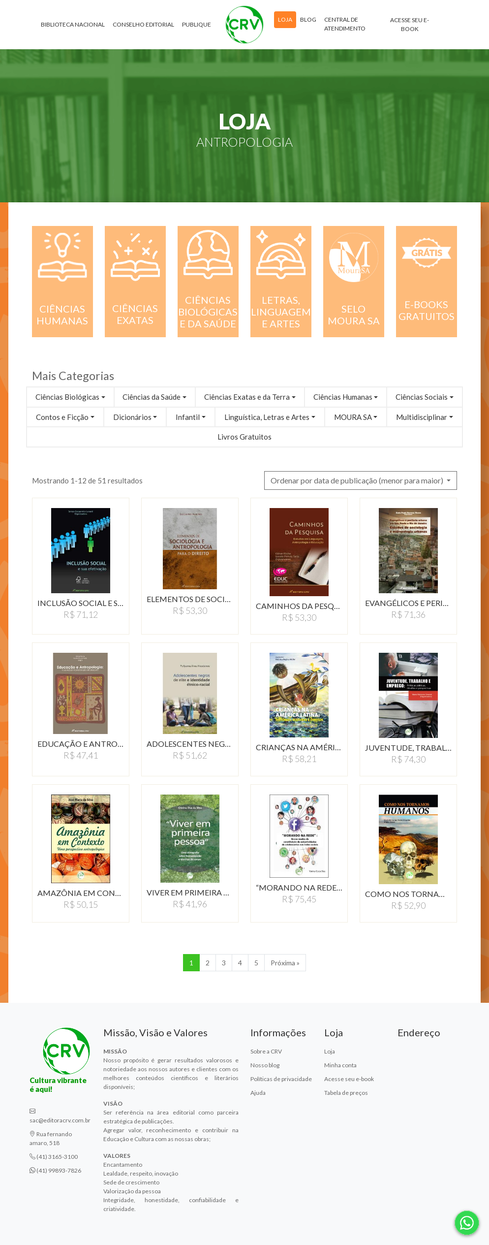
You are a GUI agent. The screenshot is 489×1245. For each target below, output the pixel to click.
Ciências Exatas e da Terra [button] (247, 396)
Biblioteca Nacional (73, 24)
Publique (196, 24)
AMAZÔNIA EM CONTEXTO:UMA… (80, 892)
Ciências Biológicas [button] (67, 396)
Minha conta (340, 1065)
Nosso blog (264, 1065)
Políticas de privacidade (281, 1079)
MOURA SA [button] (353, 417)
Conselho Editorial (143, 24)
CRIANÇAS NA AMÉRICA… (299, 747)
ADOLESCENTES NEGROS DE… (190, 743)
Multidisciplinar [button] (421, 417)
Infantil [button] (188, 417)
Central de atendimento (345, 24)
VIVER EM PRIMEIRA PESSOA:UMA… (190, 892)
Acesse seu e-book (409, 24)
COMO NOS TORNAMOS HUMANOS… (408, 893)
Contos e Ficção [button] (62, 417)
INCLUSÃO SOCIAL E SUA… (80, 602)
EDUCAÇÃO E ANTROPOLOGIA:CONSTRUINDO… (80, 743)
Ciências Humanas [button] (342, 396)
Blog (308, 19)
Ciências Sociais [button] (422, 396)
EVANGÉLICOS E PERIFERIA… (408, 602)
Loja (285, 19)
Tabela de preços (346, 1092)
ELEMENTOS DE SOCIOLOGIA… (190, 599)
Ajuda (258, 1092)
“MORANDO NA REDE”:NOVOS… (299, 887)
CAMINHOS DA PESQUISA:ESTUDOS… (299, 605)
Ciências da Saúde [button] (151, 396)
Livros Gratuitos (244, 436)
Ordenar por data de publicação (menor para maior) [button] (358, 480)
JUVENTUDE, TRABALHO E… (408, 747)
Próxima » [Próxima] (285, 962)
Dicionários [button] (132, 417)
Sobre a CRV (266, 1051)
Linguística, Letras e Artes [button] (266, 417)
